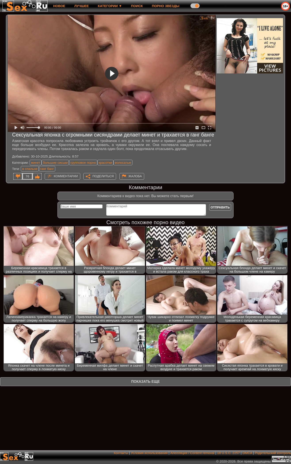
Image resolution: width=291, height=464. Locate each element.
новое (59, 6)
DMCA (247, 453)
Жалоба (135, 176)
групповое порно (83, 162)
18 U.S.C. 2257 (228, 453)
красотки (105, 162)
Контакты (121, 453)
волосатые (123, 162)
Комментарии (66, 176)
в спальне (29, 169)
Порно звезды (165, 6)
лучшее (81, 6)
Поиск (137, 6)
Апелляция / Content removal (192, 453)
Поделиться (103, 176)
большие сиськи (55, 162)
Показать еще (145, 381)
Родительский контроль (273, 453)
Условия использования (149, 453)
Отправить (220, 207)
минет (35, 162)
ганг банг (47, 169)
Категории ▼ (110, 6)
